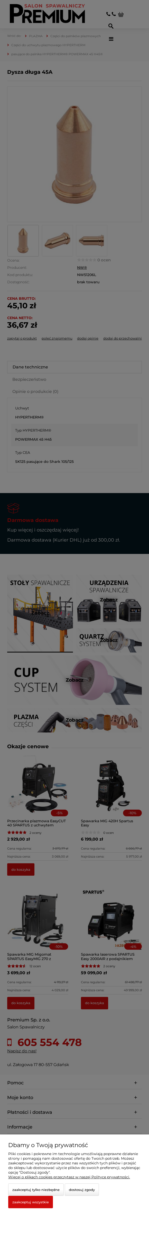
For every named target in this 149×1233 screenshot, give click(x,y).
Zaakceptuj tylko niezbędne (36, 1190)
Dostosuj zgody (82, 1190)
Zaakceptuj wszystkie (30, 1202)
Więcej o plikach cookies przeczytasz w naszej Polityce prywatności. (69, 1177)
